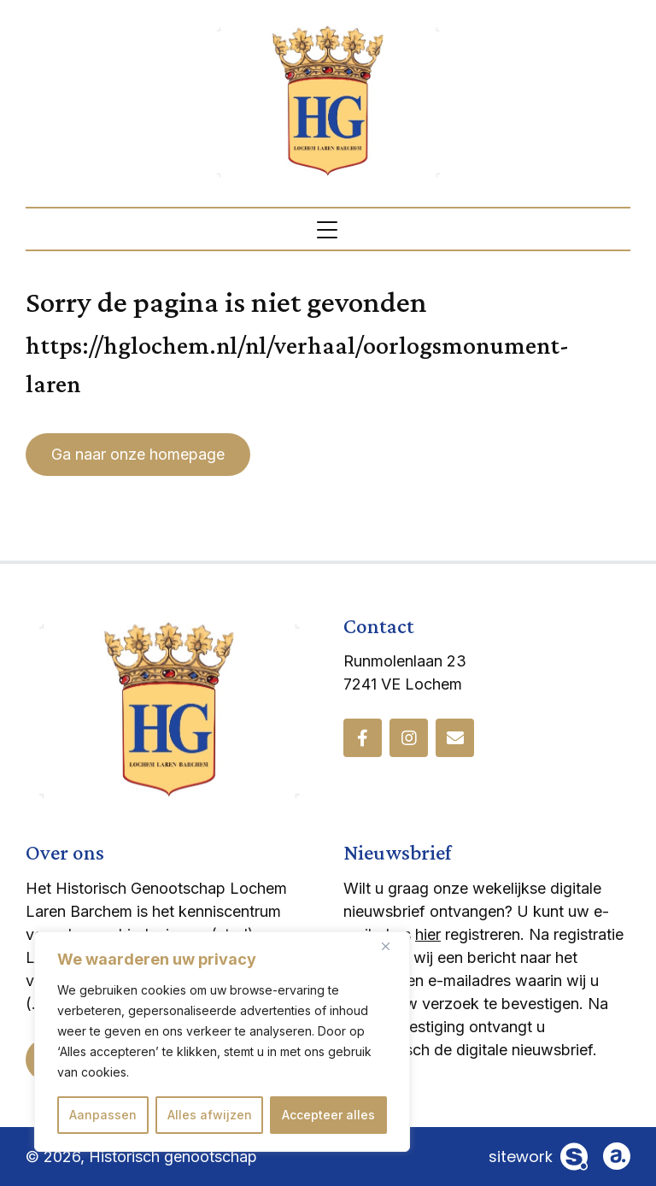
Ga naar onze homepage (138, 454)
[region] (222, 1041)
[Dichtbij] (392, 946)
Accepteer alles (328, 1114)
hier (428, 934)
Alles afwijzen (209, 1114)
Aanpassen (103, 1114)
